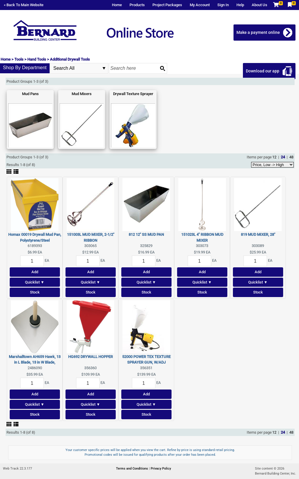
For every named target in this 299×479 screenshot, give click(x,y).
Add (34, 272)
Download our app (262, 71)
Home (117, 5)
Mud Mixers (82, 94)
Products (137, 5)
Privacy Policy (161, 468)
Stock (35, 292)
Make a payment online (258, 32)
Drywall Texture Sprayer (133, 94)
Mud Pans (30, 94)
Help (240, 5)
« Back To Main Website (23, 5)
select (104, 68)
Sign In (223, 5)
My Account (200, 5)
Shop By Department (25, 67)
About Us (259, 5)
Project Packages (167, 5)
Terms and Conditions (132, 468)
